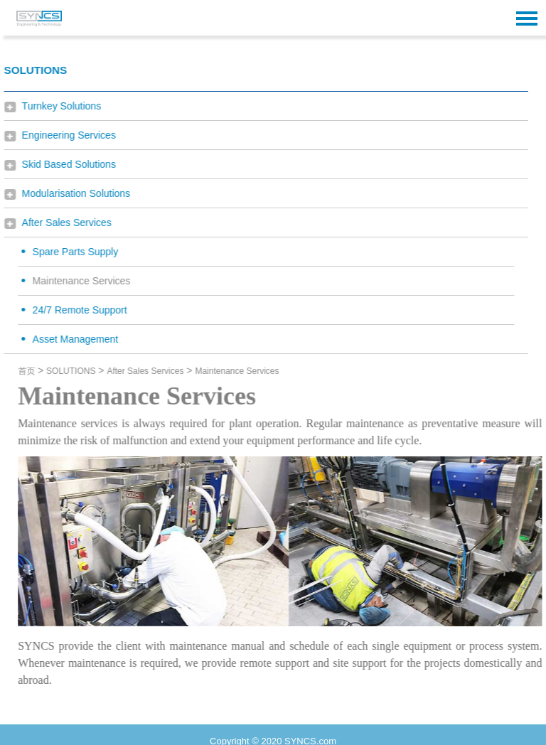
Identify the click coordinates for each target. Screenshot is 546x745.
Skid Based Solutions (60, 164)
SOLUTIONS (79, 371)
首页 (34, 371)
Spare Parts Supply (67, 251)
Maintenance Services (73, 280)
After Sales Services (58, 222)
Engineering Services (60, 135)
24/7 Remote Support (71, 310)
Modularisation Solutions (68, 193)
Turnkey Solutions (53, 106)
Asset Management (67, 339)
